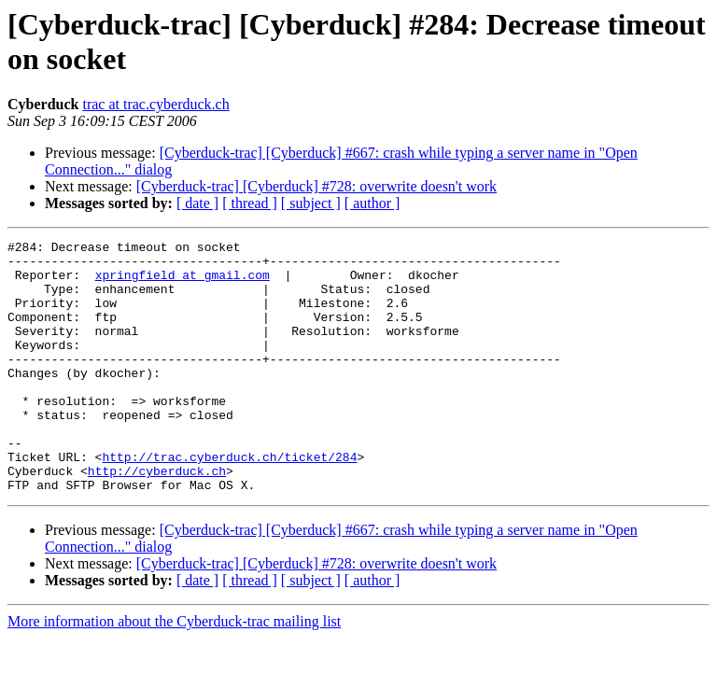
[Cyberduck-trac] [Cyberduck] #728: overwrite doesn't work (316, 186)
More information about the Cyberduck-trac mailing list (174, 672)
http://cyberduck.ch (157, 518)
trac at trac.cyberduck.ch (155, 104)
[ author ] (372, 203)
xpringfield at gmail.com (182, 282)
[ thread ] (249, 203)
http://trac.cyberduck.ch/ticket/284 (229, 501)
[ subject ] (311, 203)
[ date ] (197, 203)
